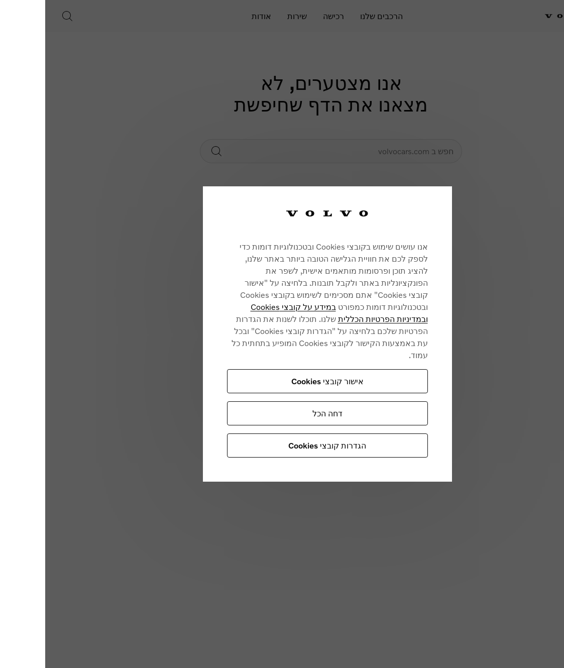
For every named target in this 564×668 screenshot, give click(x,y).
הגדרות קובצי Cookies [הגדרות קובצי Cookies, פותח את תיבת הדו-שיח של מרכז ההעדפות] (274, 445)
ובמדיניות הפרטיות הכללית (330, 318)
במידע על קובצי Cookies (240, 306)
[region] (274, 334)
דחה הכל (275, 413)
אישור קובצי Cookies (275, 381)
